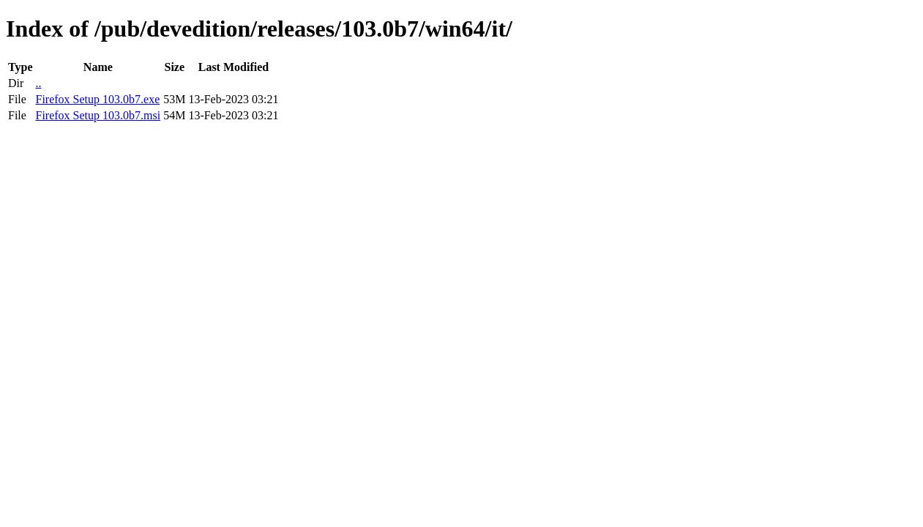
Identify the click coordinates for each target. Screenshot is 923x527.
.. (38, 83)
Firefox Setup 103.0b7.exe (97, 99)
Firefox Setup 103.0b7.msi (97, 115)
